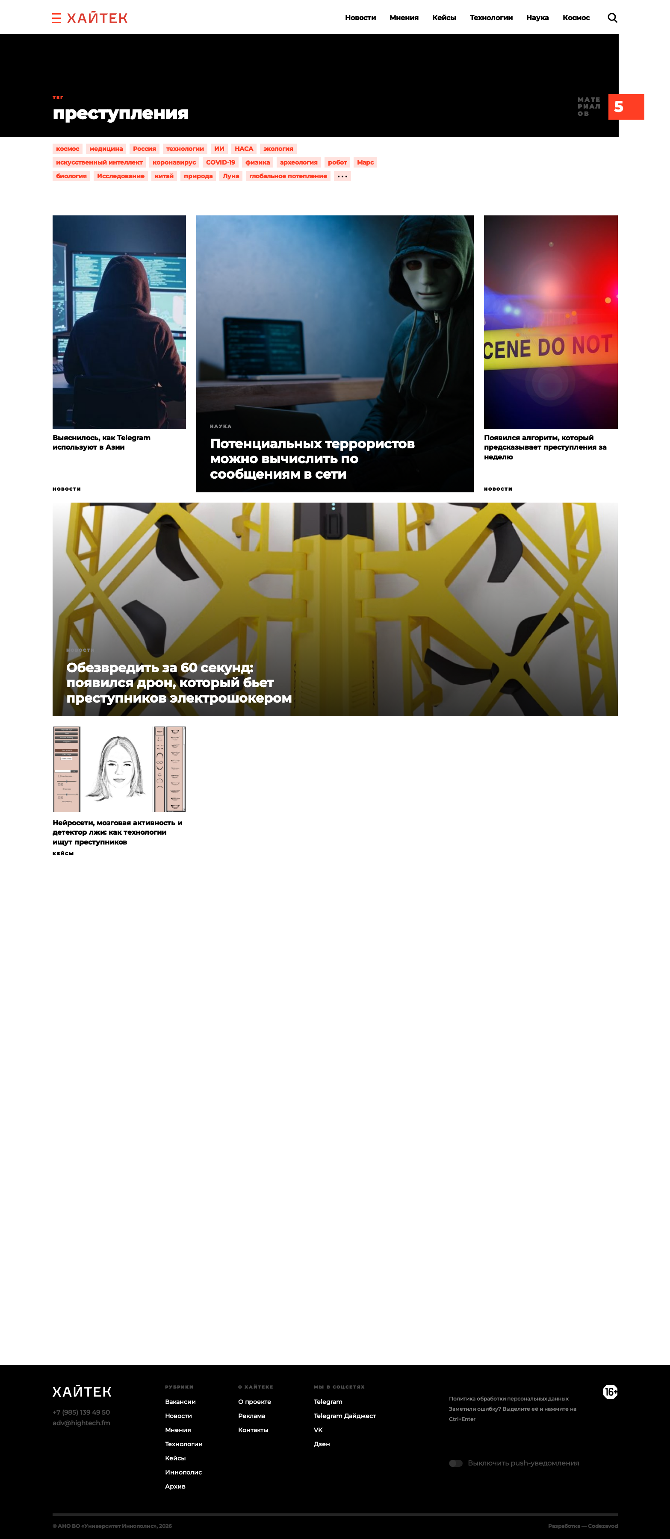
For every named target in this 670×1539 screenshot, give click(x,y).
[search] (612, 17)
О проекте (254, 1402)
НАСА (244, 149)
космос (67, 149)
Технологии (491, 18)
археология (299, 162)
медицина (106, 149)
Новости (360, 18)
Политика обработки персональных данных (508, 1398)
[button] (56, 17)
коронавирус (174, 162)
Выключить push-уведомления (523, 1463)
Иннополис (183, 1472)
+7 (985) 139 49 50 (81, 1412)
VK (318, 1430)
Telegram (328, 1402)
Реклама (251, 1416)
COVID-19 (220, 162)
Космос (576, 18)
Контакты (253, 1430)
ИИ (219, 149)
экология (278, 149)
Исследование (121, 176)
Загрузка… (335, 1145)
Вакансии (180, 1402)
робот (337, 162)
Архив (175, 1486)
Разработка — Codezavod (583, 1526)
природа (198, 176)
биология (71, 176)
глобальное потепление (288, 176)
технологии (185, 149)
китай (164, 176)
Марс (365, 162)
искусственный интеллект (99, 162)
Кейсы (444, 18)
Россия (144, 149)
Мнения (404, 18)
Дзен (322, 1444)
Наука (537, 18)
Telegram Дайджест (345, 1416)
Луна (231, 176)
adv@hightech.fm (81, 1423)
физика (257, 162)
